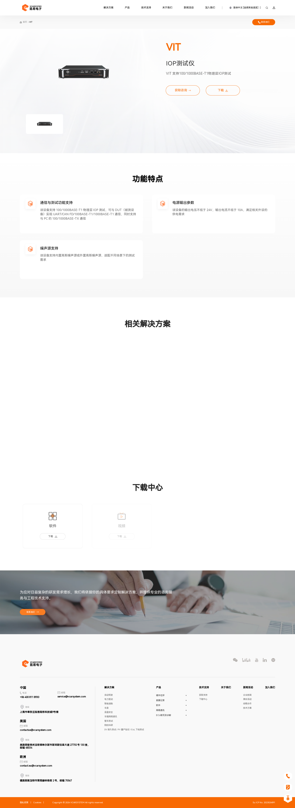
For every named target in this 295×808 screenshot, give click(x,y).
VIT (30, 22)
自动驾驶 (108, 695)
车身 (106, 708)
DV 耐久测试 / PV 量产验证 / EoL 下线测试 (124, 729)
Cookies (37, 803)
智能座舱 (108, 703)
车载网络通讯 (110, 716)
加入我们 (210, 7)
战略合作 (247, 703)
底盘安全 (108, 712)
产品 (127, 7)
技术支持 (146, 7)
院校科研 (108, 725)
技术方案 (247, 708)
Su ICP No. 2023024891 (264, 802)
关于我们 (167, 7)
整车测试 (108, 721)
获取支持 (203, 695)
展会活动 (247, 699)
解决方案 (109, 7)
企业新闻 (247, 695)
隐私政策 (24, 803)
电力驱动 (108, 699)
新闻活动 (189, 7)
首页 (25, 22)
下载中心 (203, 699)
